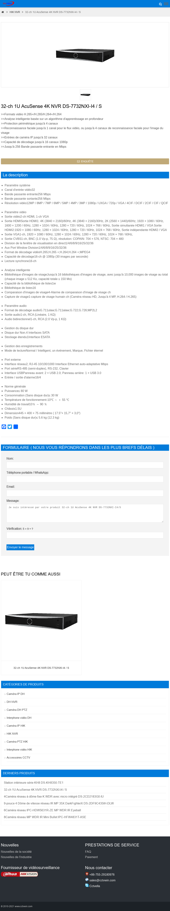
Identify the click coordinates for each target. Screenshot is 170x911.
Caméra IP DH (16, 693)
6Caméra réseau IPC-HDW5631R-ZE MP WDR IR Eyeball (42, 810)
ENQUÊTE (85, 164)
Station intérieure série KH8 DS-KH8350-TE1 (33, 782)
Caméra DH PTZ (17, 709)
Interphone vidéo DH (19, 717)
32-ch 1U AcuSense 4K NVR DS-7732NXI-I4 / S (41, 672)
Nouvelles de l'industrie (16, 861)
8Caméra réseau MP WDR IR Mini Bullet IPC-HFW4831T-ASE (45, 817)
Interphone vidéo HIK (19, 749)
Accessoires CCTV (18, 757)
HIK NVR (15, 12)
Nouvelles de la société (16, 856)
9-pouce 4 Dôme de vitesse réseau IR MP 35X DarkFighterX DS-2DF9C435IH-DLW (59, 803)
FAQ (88, 857)
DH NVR (12, 701)
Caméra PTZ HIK (17, 741)
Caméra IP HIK (16, 725)
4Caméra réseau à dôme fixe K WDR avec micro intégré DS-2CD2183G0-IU (54, 796)
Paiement (91, 862)
